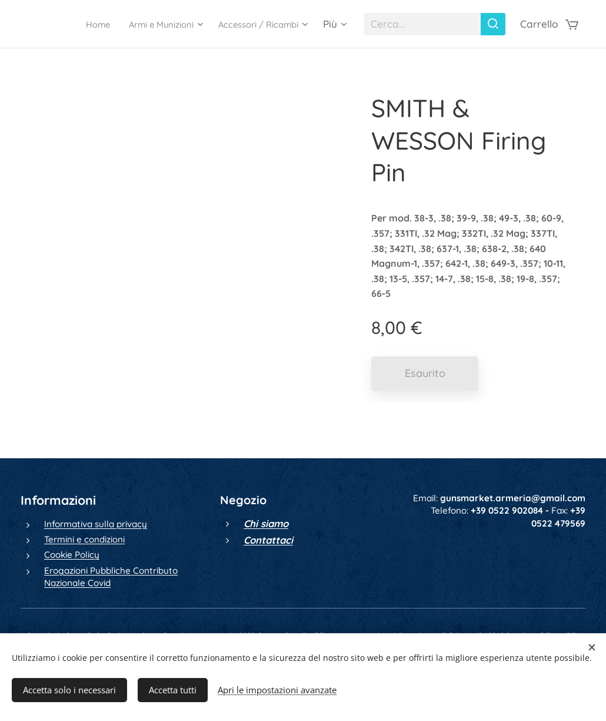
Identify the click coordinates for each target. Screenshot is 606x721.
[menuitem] (69, 24)
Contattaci (268, 540)
